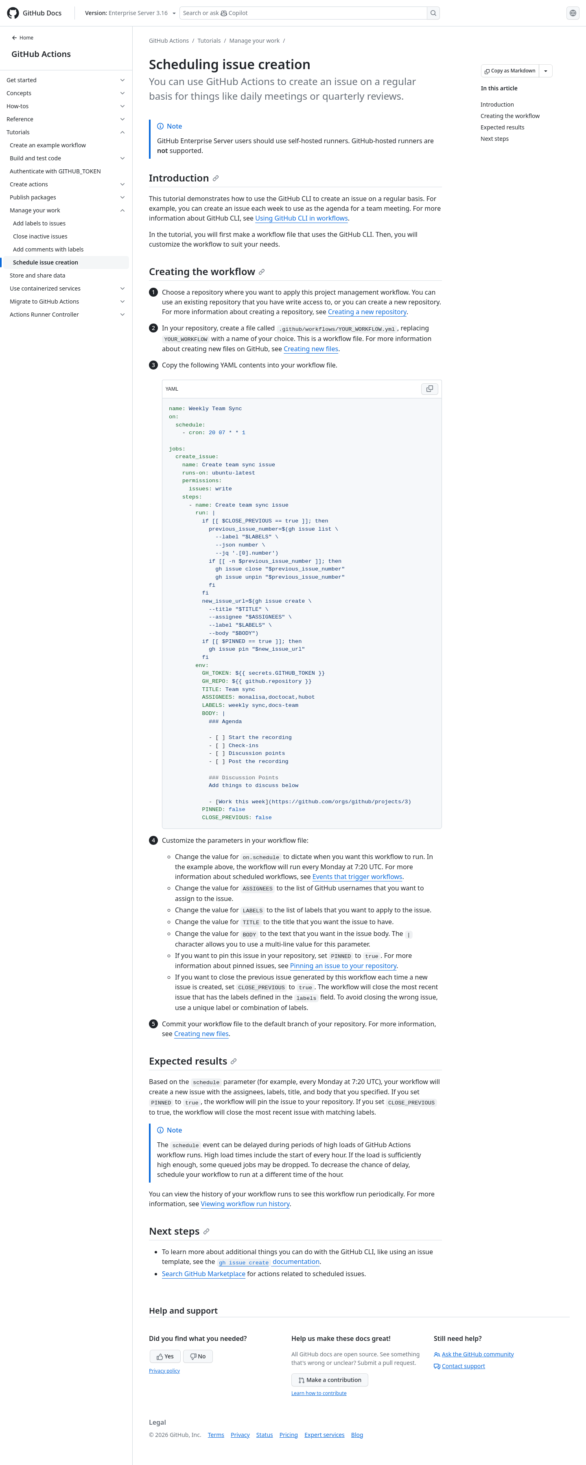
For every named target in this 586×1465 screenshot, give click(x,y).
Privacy (240, 1435)
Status (264, 1435)
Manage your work (255, 40)
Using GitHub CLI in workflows (301, 218)
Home (22, 37)
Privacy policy (164, 1370)
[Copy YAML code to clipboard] (429, 389)
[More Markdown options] (546, 70)
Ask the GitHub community (474, 1354)
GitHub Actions (41, 53)
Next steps (179, 1231)
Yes (165, 1356)
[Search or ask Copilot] (309, 13)
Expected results (193, 1060)
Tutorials (209, 40)
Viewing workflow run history (245, 1203)
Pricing (289, 1435)
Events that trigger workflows (357, 876)
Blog (357, 1435)
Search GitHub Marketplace (203, 1273)
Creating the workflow (207, 271)
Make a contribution (329, 1380)
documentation (268, 1261)
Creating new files (311, 348)
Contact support (459, 1366)
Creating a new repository (367, 311)
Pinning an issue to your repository (343, 965)
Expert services (324, 1435)
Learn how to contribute (319, 1393)
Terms (216, 1435)
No (198, 1356)
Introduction (184, 177)
